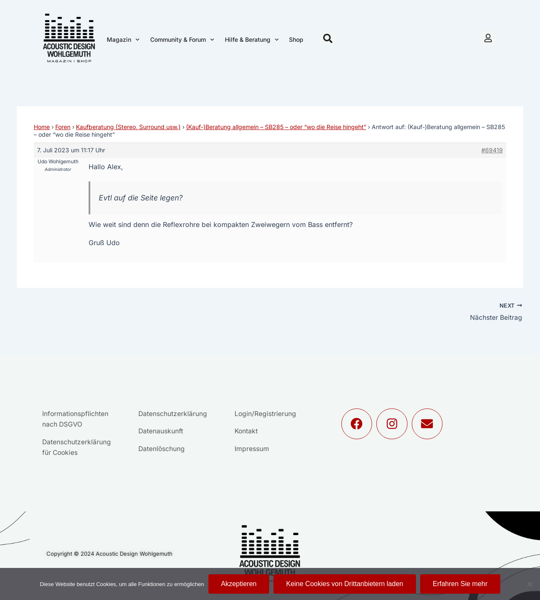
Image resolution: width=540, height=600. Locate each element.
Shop (296, 39)
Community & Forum (182, 39)
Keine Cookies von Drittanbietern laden (344, 583)
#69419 (492, 150)
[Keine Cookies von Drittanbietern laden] (529, 584)
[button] (327, 38)
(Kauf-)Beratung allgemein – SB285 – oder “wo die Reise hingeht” (276, 126)
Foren (62, 126)
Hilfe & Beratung (252, 39)
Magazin (123, 39)
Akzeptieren (239, 583)
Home (42, 126)
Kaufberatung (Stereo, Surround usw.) (128, 126)
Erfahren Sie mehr (460, 583)
